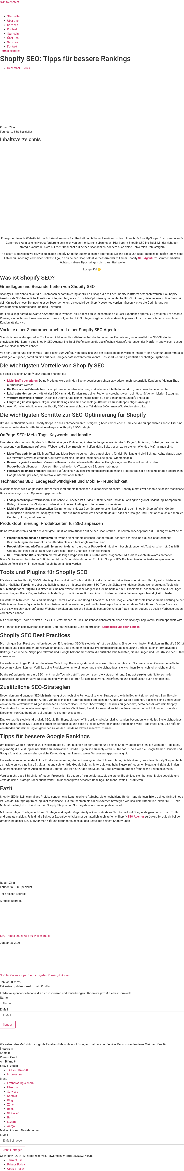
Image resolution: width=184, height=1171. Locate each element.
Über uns (13, 20)
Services (12, 25)
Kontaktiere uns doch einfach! (121, 627)
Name (4, 997)
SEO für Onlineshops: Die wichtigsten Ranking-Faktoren (35, 975)
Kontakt (12, 29)
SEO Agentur (146, 258)
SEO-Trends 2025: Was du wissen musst (25, 936)
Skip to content (9, 2)
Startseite (13, 16)
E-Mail (4, 1009)
